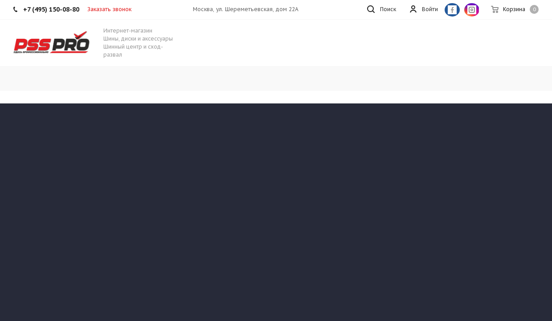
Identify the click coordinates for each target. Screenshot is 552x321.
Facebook (452, 9)
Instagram (471, 9)
